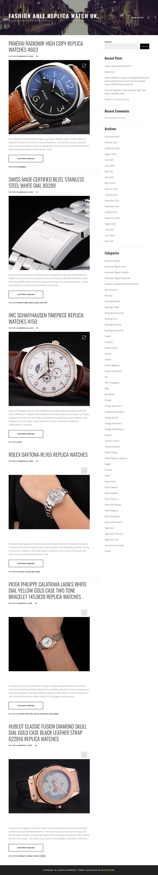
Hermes (108, 353)
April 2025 (109, 177)
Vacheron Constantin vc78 (117, 99)
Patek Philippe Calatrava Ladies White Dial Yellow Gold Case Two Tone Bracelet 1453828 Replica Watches (47, 590)
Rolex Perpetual (112, 516)
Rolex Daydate (111, 493)
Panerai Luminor (112, 440)
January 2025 (111, 194)
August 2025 (110, 154)
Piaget (107, 464)
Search (108, 41)
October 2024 (111, 212)
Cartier (108, 336)
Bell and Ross (111, 289)
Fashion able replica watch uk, (54, 16)
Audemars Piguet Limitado (117, 272)
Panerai (22, 167)
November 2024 (112, 206)
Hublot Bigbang (112, 365)
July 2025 (109, 159)
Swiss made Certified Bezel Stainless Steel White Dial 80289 (46, 182)
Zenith (108, 551)
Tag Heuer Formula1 (114, 533)
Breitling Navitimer (113, 324)
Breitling (23, 303)
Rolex (21, 572)
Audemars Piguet (112, 260)
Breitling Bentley (112, 301)
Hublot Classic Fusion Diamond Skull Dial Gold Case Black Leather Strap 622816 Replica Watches (48, 732)
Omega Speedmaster (114, 429)
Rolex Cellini (110, 481)
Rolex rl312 (110, 71)
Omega (108, 400)
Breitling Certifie (38, 303)
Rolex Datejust (111, 487)
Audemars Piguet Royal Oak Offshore (122, 284)
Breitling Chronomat (114, 313)
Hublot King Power (36, 856)
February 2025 (111, 188)
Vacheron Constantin (114, 545)
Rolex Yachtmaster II (114, 522)
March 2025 (110, 183)
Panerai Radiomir (112, 446)
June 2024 (109, 235)
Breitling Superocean (114, 330)
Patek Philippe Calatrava (46, 714)
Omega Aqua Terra (113, 406)
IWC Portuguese (112, 382)
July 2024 (109, 229)
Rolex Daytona (32, 572)
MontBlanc (110, 394)
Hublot (22, 856)
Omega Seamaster (113, 423)
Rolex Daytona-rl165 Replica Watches (48, 454)
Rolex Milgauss (111, 510)
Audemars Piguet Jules (115, 266)
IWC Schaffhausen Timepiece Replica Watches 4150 (46, 318)
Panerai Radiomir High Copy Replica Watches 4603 (46, 46)
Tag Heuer (109, 527)
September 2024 (112, 218)
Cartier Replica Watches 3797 (118, 66)
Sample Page (138, 17)
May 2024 (109, 241)
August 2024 (110, 223)
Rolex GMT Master (113, 504)
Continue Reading (26, 158)
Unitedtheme (107, 870)
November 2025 (112, 136)
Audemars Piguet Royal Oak (117, 278)
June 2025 (109, 165)
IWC (20, 442)
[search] (148, 17)
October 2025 (111, 142)
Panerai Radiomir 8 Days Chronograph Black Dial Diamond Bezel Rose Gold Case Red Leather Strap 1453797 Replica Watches (127, 81)
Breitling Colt (111, 318)
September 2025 (112, 148)
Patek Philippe (26, 714)
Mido (107, 388)
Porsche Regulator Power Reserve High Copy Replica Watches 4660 (125, 92)
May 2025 (109, 171)
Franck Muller (111, 347)
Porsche (108, 469)
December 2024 (112, 200)
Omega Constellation (114, 411)
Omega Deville (111, 417)
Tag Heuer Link (111, 539)
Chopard (109, 342)
